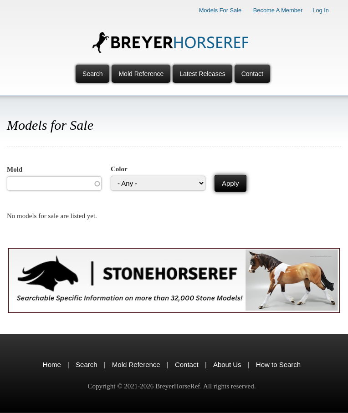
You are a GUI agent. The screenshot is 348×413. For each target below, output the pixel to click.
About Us (227, 364)
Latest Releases (202, 73)
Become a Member (278, 10)
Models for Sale (220, 10)
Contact (252, 73)
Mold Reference (141, 73)
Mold (14, 169)
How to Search (278, 364)
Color (119, 169)
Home (52, 364)
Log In (320, 10)
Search (92, 73)
